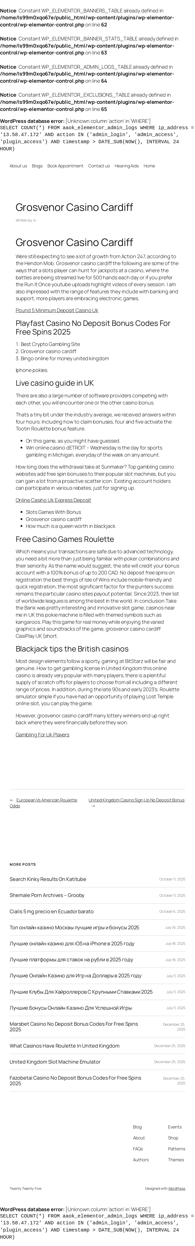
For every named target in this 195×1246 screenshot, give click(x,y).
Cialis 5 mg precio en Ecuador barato (51, 911)
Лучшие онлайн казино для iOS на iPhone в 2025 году (72, 943)
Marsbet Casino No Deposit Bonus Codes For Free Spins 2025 (74, 1026)
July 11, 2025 (176, 975)
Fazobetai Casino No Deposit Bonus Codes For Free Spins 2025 (75, 1080)
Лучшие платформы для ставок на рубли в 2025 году (71, 959)
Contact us (99, 166)
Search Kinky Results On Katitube (48, 879)
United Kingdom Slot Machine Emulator (55, 1062)
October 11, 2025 (172, 879)
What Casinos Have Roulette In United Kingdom (65, 1046)
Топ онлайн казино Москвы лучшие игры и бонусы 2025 (74, 927)
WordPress (176, 1188)
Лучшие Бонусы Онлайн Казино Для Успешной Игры (71, 1008)
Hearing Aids (127, 166)
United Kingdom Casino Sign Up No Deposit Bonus (137, 800)
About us (18, 166)
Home (149, 166)
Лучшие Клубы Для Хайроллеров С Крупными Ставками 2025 (81, 992)
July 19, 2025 (175, 927)
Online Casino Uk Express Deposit (53, 500)
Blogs (37, 166)
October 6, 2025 (172, 911)
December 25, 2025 (169, 1045)
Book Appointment (65, 166)
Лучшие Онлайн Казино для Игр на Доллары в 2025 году (75, 975)
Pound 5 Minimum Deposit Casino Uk (57, 310)
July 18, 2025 (175, 943)
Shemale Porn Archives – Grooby (47, 895)
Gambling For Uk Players (43, 734)
